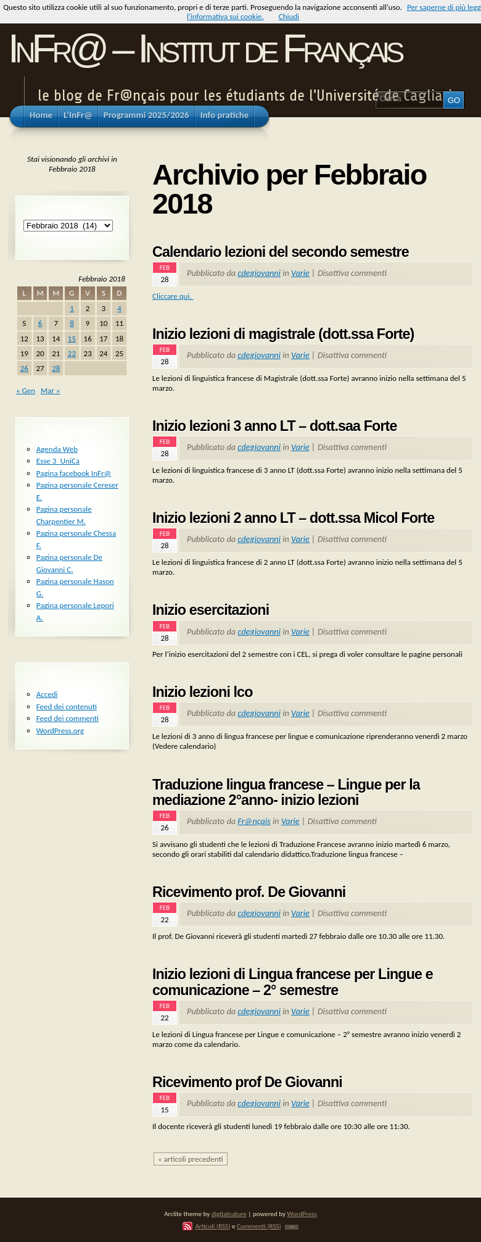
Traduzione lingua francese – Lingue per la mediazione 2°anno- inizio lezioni (286, 793)
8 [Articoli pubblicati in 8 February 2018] (72, 323)
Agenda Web (57, 449)
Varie (300, 272)
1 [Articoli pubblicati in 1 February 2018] (72, 308)
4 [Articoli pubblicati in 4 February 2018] (119, 308)
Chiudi (289, 16)
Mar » (50, 390)
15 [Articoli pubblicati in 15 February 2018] (72, 338)
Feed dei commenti (67, 718)
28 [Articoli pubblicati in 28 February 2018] (56, 368)
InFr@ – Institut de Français (204, 48)
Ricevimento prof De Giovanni (247, 1082)
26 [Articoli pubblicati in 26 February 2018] (24, 368)
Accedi (47, 694)
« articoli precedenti (190, 1159)
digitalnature (229, 1213)
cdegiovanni (259, 272)
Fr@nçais (253, 821)
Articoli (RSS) (212, 1226)
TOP (291, 1227)
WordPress (302, 1213)
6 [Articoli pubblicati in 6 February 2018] (40, 323)
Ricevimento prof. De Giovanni (248, 892)
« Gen (25, 390)
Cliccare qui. (173, 296)
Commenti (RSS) (259, 1226)
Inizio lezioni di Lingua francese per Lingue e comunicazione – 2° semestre (292, 982)
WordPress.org (60, 730)
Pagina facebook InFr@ (73, 473)
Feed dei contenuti (66, 706)
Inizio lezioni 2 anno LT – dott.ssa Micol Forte (293, 518)
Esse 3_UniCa (58, 460)
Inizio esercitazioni (210, 610)
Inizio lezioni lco (202, 692)
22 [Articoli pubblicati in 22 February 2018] (72, 353)
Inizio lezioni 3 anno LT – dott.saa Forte (274, 426)
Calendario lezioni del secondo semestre (280, 252)
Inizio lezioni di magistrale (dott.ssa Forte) (283, 334)
